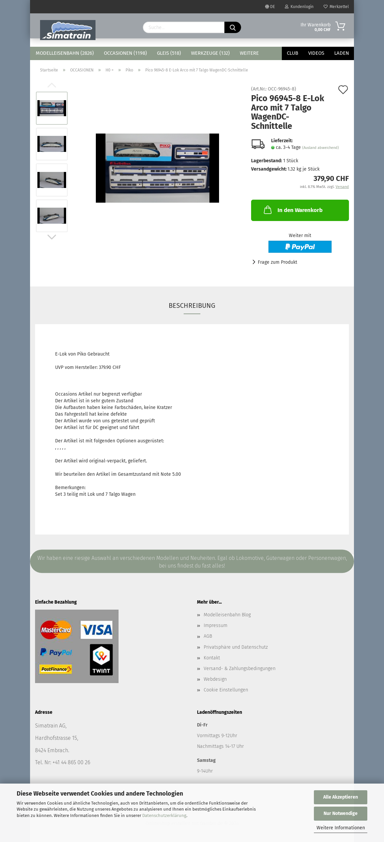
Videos (316, 53)
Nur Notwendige (341, 813)
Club (292, 53)
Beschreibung (192, 305)
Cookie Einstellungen (226, 690)
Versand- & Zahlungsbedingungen (239, 668)
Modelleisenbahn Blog (227, 615)
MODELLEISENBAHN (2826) (65, 53)
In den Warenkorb (292, 209)
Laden (341, 53)
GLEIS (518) (169, 53)
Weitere (249, 53)
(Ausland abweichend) (320, 148)
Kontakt (212, 658)
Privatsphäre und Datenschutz (236, 647)
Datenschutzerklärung (164, 815)
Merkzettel (336, 6)
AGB (208, 636)
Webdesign (215, 679)
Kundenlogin (299, 6)
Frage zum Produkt (277, 262)
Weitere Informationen (341, 828)
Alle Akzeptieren (340, 797)
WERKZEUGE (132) (210, 53)
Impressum (215, 625)
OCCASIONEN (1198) (125, 53)
